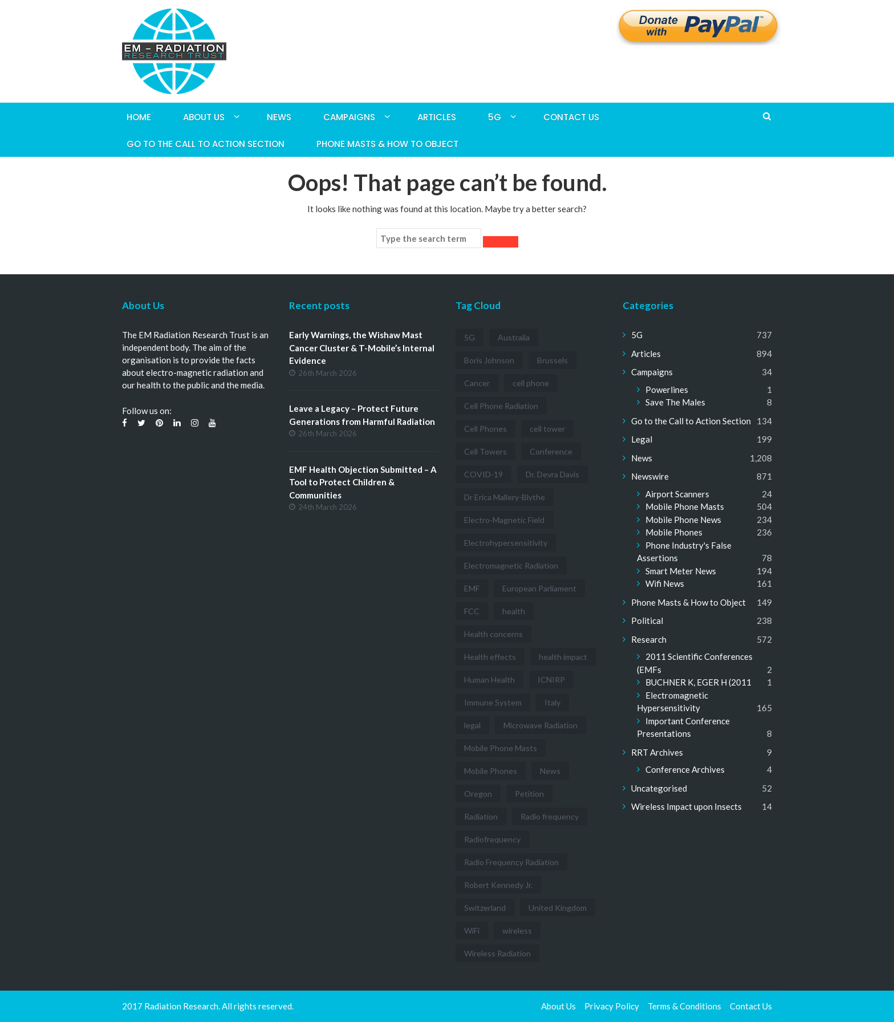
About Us (204, 117)
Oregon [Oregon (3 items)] (478, 793)
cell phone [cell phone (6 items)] (531, 383)
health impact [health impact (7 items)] (563, 657)
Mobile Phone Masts (684, 506)
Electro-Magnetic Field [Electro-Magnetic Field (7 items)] (504, 520)
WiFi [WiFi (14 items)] (471, 930)
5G (494, 117)
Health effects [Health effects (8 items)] (490, 657)
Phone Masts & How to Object (387, 144)
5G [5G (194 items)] (469, 337)
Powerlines (666, 389)
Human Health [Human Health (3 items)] (489, 679)
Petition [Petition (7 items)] (529, 793)
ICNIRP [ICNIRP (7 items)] (551, 679)
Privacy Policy (611, 1006)
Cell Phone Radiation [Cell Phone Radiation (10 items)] (501, 406)
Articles (436, 117)
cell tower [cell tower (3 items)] (547, 428)
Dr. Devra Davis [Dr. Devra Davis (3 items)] (552, 474)
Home (139, 117)
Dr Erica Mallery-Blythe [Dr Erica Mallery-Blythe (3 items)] (504, 497)
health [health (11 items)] (513, 611)
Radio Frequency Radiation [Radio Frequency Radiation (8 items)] (511, 862)
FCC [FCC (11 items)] (471, 611)
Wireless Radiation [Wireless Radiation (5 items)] (497, 953)
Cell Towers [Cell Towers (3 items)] (485, 451)
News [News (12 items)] (550, 771)
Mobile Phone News (683, 519)
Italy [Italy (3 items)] (552, 702)
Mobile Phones (673, 532)
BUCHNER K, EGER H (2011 (698, 682)
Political (647, 620)
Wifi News (664, 583)
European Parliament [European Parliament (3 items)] (539, 588)
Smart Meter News (680, 571)
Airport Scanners (677, 494)
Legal (641, 439)
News (279, 117)
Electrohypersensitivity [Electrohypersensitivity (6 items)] (505, 543)
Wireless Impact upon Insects (686, 806)
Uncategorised (659, 788)
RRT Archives (657, 752)
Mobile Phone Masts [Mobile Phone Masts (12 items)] (500, 748)
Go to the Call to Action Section (206, 144)
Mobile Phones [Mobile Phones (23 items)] (490, 771)
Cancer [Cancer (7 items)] (477, 383)
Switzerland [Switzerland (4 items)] (485, 907)
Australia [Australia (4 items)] (514, 337)
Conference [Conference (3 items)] (551, 451)
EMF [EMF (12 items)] (471, 588)
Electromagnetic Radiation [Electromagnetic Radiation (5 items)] (511, 565)
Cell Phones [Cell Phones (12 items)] (485, 428)
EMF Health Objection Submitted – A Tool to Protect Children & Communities (363, 482)
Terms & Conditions (684, 1006)
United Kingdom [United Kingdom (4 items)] (558, 907)
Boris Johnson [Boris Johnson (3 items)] (489, 360)
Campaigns (349, 117)
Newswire (650, 476)
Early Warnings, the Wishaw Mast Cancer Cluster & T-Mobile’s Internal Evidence (361, 348)
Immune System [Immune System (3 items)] (493, 702)
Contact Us (571, 117)
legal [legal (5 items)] (472, 725)
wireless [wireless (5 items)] (517, 930)
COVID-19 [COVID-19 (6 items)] (483, 474)
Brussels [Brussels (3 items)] (552, 360)
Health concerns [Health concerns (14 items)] (493, 634)
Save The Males (675, 402)
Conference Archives (685, 769)
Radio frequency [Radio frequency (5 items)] (550, 816)
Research (649, 639)
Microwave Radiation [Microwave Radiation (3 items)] (540, 725)
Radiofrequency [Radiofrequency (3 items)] (492, 839)
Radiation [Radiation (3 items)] (481, 816)
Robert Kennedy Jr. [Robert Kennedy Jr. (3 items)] (498, 885)
